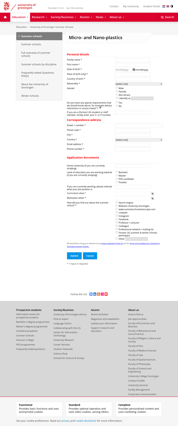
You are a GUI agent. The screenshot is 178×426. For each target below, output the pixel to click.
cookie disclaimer (86, 420)
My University (131, 6)
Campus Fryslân (136, 380)
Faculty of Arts (135, 346)
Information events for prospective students (28, 316)
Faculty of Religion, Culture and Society (144, 340)
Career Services (62, 344)
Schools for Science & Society (69, 358)
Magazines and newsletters (105, 319)
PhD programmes (25, 344)
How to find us (135, 314)
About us (133, 310)
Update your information (104, 323)
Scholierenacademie (27, 330)
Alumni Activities (99, 314)
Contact (114, 6)
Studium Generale (63, 349)
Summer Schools (25, 335)
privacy (65, 420)
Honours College (25, 340)
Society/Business (64, 310)
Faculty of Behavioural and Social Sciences (142, 332)
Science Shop (60, 353)
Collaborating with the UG (67, 328)
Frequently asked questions (30, 349)
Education (21, 27)
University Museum (64, 340)
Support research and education (102, 329)
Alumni (95, 310)
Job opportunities (137, 319)
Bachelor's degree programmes (33, 321)
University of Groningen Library (70, 314)
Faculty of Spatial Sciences (141, 359)
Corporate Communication (142, 394)
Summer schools (31, 36)
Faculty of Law (135, 355)
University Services (138, 385)
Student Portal (151, 6)
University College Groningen (143, 376)
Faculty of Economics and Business (141, 325)
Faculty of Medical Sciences (142, 350)
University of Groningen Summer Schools (51, 27)
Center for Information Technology (65, 334)
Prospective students (28, 310)
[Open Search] (167, 17)
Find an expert (61, 319)
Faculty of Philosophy (139, 364)
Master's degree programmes (32, 326)
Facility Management (139, 389)
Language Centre (62, 323)
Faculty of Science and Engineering (139, 370)
